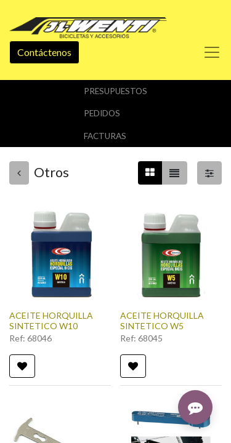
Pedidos (102, 113)
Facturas (105, 136)
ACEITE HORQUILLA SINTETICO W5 (162, 320)
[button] (22, 366)
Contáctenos (44, 52)
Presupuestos (115, 91)
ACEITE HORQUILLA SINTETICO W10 (51, 320)
